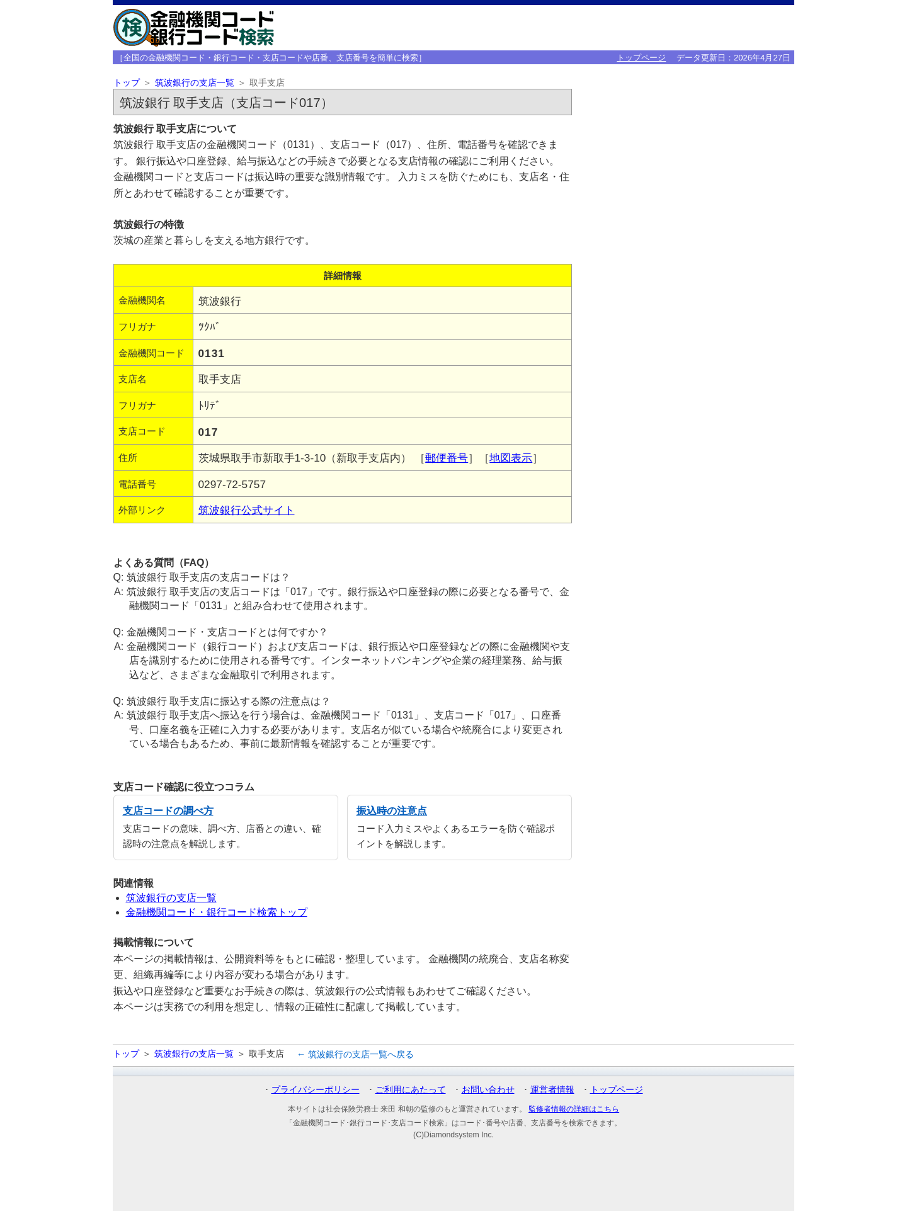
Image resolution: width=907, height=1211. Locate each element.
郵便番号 (446, 458)
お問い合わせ (488, 1089)
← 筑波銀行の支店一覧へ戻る (355, 1054)
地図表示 (510, 458)
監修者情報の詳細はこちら (573, 1109)
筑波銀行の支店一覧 (194, 83)
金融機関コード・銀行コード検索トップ (216, 912)
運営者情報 (552, 1089)
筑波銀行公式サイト (246, 510)
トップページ (641, 57)
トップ (126, 83)
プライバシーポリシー (315, 1089)
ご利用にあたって (410, 1089)
